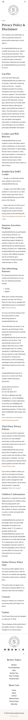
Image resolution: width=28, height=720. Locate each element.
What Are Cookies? (15, 488)
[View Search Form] (25, 1)
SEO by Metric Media (14, 716)
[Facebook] (5, 649)
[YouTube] (16, 649)
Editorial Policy (14, 698)
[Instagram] (8, 649)
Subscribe (14, 704)
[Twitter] (19, 649)
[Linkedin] (23, 649)
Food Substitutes (14, 668)
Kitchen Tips (14, 673)
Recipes (14, 665)
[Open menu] (3, 1)
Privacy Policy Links (8, 466)
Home (3, 20)
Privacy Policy (14, 701)
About (14, 693)
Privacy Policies (10, 308)
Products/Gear (14, 679)
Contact (14, 696)
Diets (14, 670)
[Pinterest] (12, 649)
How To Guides (14, 676)
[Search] (23, 654)
